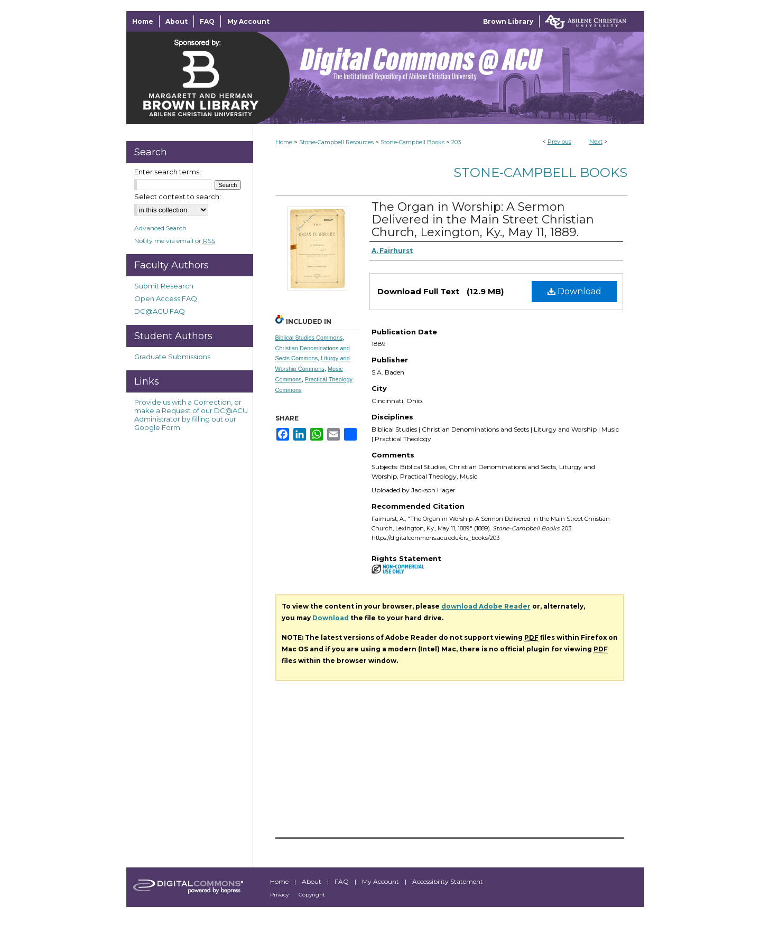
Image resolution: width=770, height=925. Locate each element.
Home (283, 142)
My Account (381, 881)
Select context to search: (177, 196)
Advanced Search (160, 228)
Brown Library (508, 21)
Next (595, 141)
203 (456, 142)
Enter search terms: (167, 171)
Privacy (280, 894)
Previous (559, 141)
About (312, 881)
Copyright (312, 894)
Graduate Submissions (172, 356)
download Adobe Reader (486, 606)
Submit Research (163, 286)
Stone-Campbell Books (412, 142)
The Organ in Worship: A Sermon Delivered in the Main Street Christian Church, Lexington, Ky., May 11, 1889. (483, 219)
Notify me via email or (174, 241)
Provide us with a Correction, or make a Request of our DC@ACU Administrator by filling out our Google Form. (191, 415)
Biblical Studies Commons (309, 337)
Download (574, 291)
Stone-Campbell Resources (336, 142)
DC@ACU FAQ (159, 311)
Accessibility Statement (447, 881)
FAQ (342, 881)
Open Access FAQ (165, 298)
